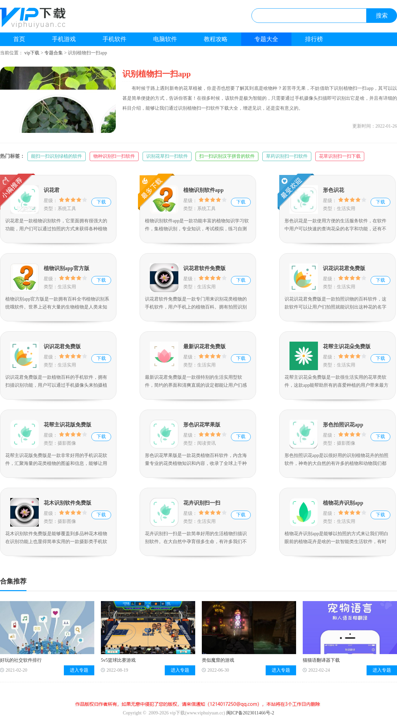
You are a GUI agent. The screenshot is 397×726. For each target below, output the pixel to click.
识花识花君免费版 (344, 268)
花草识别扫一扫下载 (340, 156)
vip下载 (32, 52)
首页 (19, 39)
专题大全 (266, 39)
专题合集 (53, 52)
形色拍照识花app (343, 424)
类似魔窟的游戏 (218, 660)
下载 (101, 201)
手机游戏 (64, 39)
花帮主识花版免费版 (67, 424)
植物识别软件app (203, 190)
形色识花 (333, 190)
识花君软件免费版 (204, 268)
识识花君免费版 (62, 346)
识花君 (52, 190)
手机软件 (114, 39)
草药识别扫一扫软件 (287, 156)
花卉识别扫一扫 (201, 503)
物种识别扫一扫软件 (114, 156)
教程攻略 (216, 39)
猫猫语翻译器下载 (321, 660)
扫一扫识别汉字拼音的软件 (227, 156)
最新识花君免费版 (204, 346)
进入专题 (79, 670)
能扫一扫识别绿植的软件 (56, 156)
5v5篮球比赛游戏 (118, 660)
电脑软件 (165, 39)
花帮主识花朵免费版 (347, 346)
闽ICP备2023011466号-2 (250, 712)
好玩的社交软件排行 (21, 660)
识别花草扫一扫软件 (167, 156)
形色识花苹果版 (201, 424)
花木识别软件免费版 (67, 503)
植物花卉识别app (343, 503)
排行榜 (314, 39)
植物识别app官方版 (66, 268)
